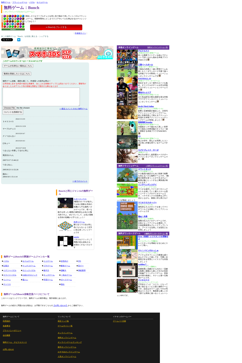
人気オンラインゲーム (67, 356)
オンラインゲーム (65, 333)
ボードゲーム (66, 280)
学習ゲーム (48, 280)
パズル (32, 2)
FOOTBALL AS (144, 78)
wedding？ (143, 264)
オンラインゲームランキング (70, 342)
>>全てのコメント (80, 181)
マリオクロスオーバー (147, 202)
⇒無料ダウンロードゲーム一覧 (156, 234)
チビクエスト (143, 51)
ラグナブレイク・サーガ (148, 150)
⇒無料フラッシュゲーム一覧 (157, 166)
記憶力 (6, 266)
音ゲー (81, 266)
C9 (139, 136)
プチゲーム (48, 266)
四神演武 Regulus (145, 122)
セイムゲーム (42, 2)
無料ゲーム (5, 2)
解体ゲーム (65, 266)
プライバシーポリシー (12, 330)
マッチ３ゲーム (29, 266)
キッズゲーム (49, 275)
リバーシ (7, 280)
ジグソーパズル (9, 270)
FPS (79, 261)
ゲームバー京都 (119, 321)
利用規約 (6, 321)
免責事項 (6, 326)
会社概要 (6, 335)
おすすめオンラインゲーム (69, 352)
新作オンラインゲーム (67, 347)
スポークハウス (80, 199)
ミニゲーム (48, 261)
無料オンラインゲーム (67, 338)
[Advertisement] (27, 211)
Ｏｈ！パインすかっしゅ (148, 250)
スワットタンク (144, 169)
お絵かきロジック (30, 275)
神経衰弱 (82, 270)
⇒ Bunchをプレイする (56, 27)
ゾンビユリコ (143, 280)
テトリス (7, 284)
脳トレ (25, 280)
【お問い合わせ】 (60, 305)
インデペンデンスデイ (147, 185)
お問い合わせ (8, 349)
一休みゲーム (66, 275)
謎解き (63, 270)
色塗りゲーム (79, 222)
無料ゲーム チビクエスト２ (15, 342)
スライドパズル (9, 275)
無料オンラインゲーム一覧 (157, 47)
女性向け (64, 261)
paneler (76, 237)
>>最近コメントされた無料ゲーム (73, 109)
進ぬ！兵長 (142, 216)
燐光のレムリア (144, 92)
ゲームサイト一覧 (65, 326)
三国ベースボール (145, 65)
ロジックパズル (29, 270)
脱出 (63, 284)
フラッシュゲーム (19, 2)
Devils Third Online (146, 106)
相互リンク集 (63, 321)
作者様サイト (80, 33)
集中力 (46, 270)
